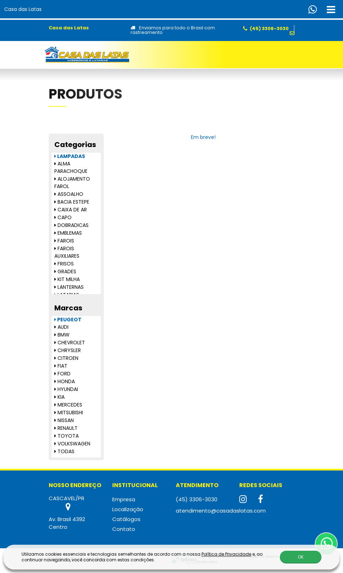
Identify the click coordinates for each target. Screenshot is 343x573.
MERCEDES (68, 404)
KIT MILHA (67, 279)
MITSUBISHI (68, 412)
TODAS (64, 451)
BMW (62, 334)
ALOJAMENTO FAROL (72, 182)
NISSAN (64, 420)
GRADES (65, 271)
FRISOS (64, 263)
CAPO (63, 217)
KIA (59, 396)
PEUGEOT (68, 319)
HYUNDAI (66, 389)
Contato (123, 529)
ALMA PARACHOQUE (71, 167)
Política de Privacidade (226, 554)
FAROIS (64, 240)
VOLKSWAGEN (72, 443)
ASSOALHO (68, 194)
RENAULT (66, 428)
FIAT (60, 365)
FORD (62, 373)
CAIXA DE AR (70, 209)
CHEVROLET (69, 342)
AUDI (61, 327)
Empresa (123, 499)
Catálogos (126, 519)
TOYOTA (66, 435)
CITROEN (66, 358)
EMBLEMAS (68, 232)
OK (300, 557)
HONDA (64, 381)
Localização (127, 509)
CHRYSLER (67, 350)
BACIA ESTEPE (71, 201)
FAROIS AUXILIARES (66, 252)
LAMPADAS (69, 156)
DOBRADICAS (71, 225)
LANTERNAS (69, 287)
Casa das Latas (23, 9)
